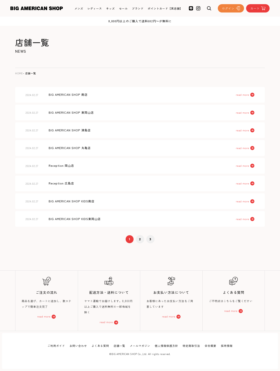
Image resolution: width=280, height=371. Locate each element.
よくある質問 (100, 346)
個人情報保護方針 (166, 346)
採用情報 (227, 346)
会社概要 (210, 346)
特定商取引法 (191, 346)
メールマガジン (140, 346)
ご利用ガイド (56, 346)
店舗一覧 (119, 346)
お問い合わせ (78, 346)
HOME (19, 73)
